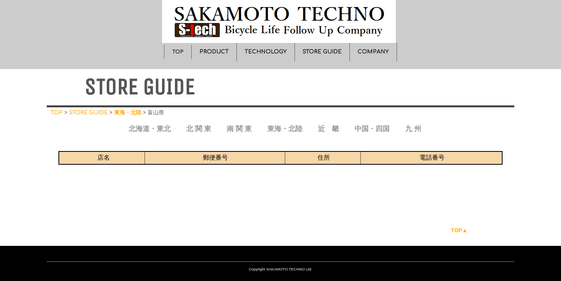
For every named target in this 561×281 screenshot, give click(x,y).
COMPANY (373, 52)
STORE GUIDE (322, 52)
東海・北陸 (127, 113)
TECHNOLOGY (266, 52)
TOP (177, 52)
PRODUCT (214, 52)
